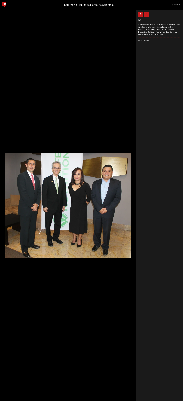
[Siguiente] (146, 14)
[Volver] (140, 14)
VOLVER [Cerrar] (176, 5)
